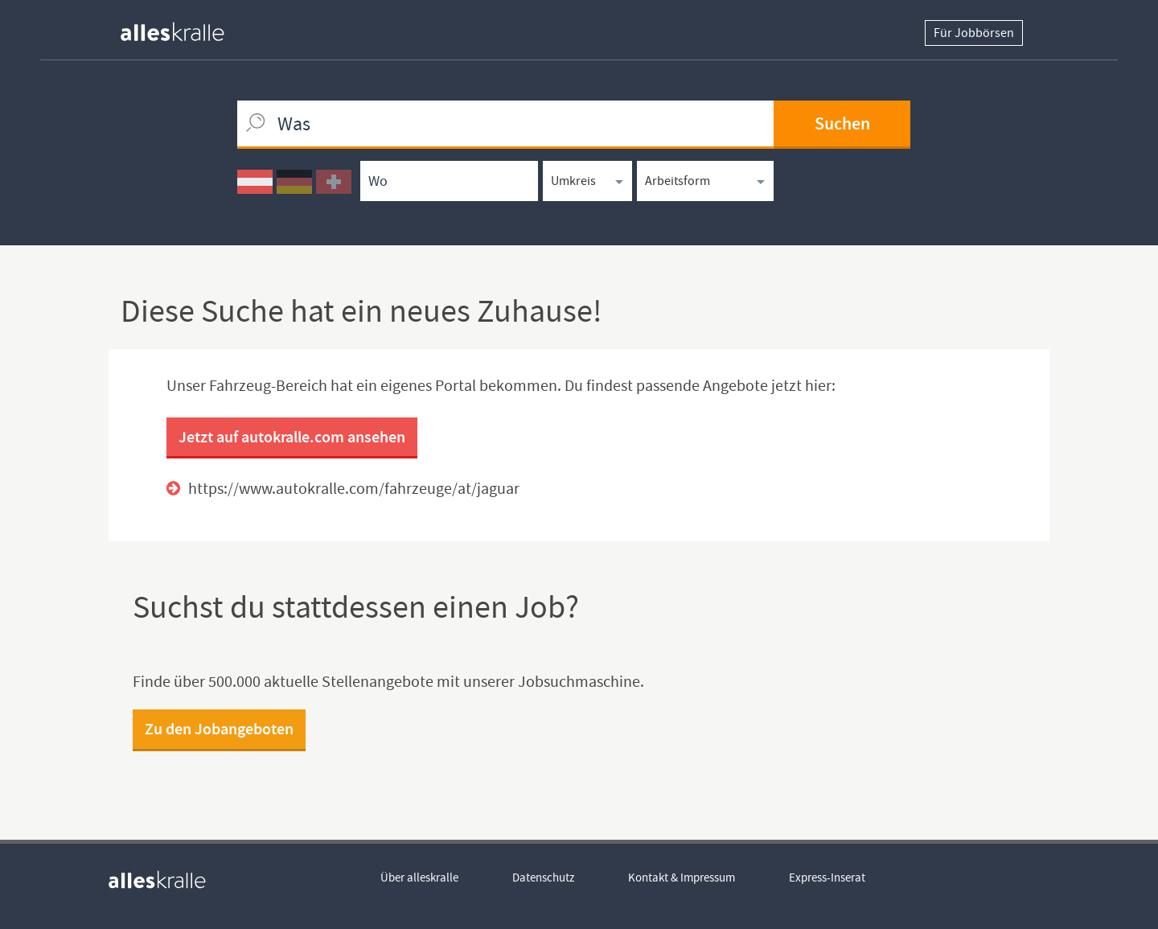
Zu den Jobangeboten (219, 728)
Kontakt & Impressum (681, 877)
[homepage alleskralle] (185, 27)
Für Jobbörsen (974, 33)
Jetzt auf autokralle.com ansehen (292, 436)
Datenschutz (543, 877)
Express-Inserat (827, 877)
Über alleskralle (419, 877)
